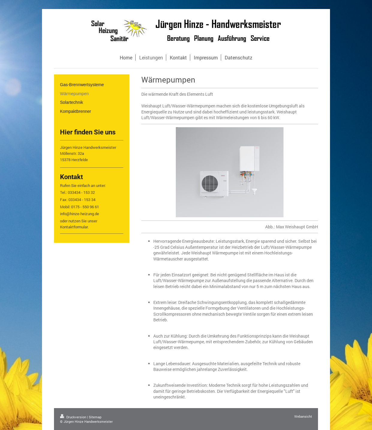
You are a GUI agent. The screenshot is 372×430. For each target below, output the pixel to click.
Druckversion (73, 417)
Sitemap (95, 417)
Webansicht (303, 416)
